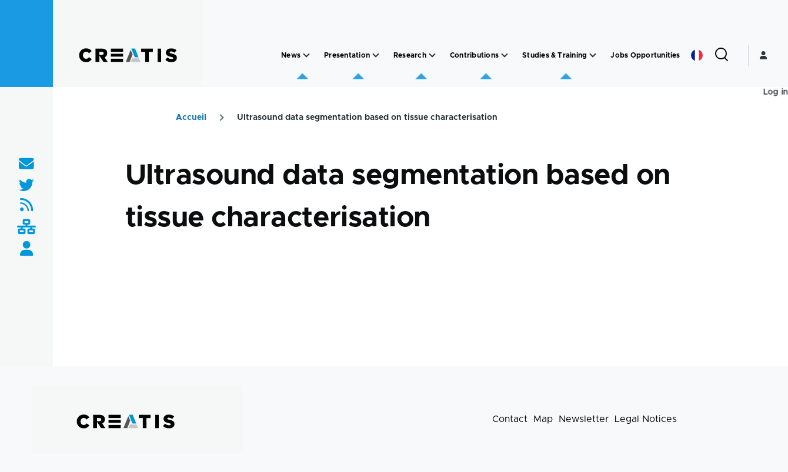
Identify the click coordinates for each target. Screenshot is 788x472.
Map (543, 419)
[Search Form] (721, 55)
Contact (509, 419)
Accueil (191, 117)
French (697, 55)
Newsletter (584, 419)
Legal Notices (646, 419)
